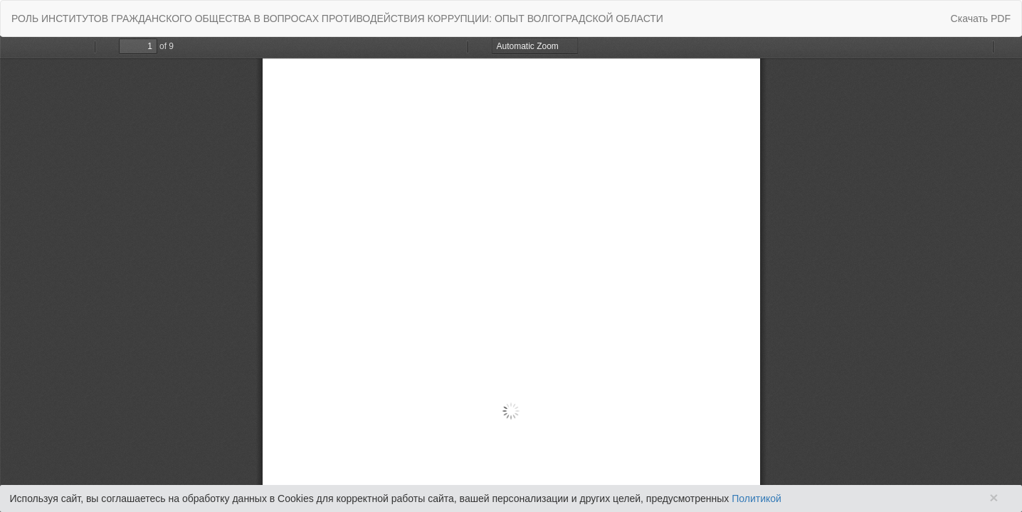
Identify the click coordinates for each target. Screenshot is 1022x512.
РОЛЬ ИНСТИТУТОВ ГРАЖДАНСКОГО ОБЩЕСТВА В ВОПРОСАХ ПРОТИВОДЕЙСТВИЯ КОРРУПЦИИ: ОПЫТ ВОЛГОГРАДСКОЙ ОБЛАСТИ (337, 18)
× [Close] (993, 497)
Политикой (756, 498)
